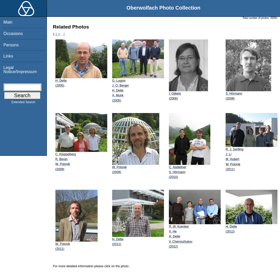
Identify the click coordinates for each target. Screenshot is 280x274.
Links (8, 56)
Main (7, 22)
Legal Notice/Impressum (20, 69)
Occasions (13, 33)
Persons (11, 45)
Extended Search (23, 103)
